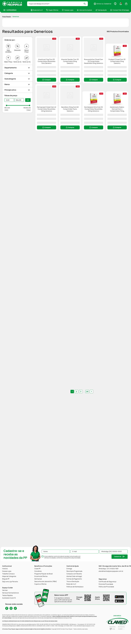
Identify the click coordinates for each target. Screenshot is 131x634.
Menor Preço (26, 38)
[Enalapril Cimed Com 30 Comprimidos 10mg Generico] (50, 106)
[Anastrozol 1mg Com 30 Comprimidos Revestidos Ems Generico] (50, 51)
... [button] (81, 523)
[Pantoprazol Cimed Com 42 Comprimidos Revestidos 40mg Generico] (82, 106)
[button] (17, 55)
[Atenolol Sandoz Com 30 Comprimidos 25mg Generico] (82, 51)
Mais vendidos (8, 38)
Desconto (17, 37)
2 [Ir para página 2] (78, 523)
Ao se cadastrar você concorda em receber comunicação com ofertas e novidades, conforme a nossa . (62, 557)
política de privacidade (73, 558)
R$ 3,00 (7, 95)
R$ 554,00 (27, 95)
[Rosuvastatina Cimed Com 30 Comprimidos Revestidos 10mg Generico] (113, 51)
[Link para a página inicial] (6, 4)
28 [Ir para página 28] (85, 523)
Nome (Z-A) (26, 49)
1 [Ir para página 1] (74, 523)
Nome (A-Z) (17, 49)
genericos (16, 4)
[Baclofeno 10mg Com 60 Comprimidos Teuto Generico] (113, 106)
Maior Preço (8, 49)
